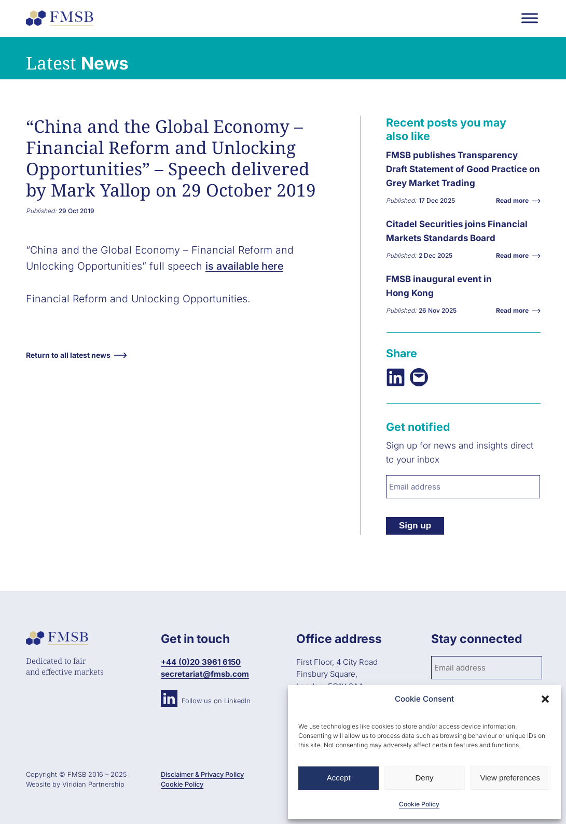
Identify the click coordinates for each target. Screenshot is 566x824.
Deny (424, 777)
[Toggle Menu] (529, 18)
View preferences (510, 777)
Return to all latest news (68, 355)
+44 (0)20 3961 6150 (201, 662)
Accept (339, 777)
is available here (244, 266)
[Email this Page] (419, 377)
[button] (545, 699)
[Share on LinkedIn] (395, 377)
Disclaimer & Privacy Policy (202, 774)
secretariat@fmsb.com (205, 674)
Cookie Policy (419, 804)
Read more (515, 200)
